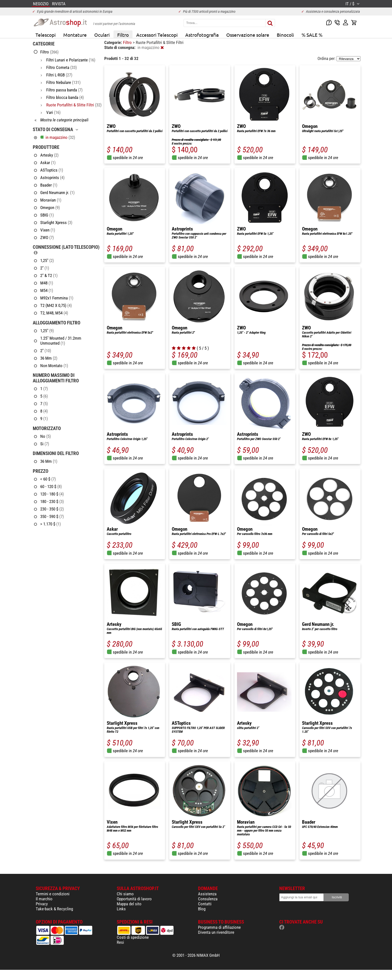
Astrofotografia (202, 35)
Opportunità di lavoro (134, 898)
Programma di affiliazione (219, 927)
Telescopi (46, 35)
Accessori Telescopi (157, 35)
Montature (75, 35)
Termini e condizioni (53, 893)
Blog (202, 908)
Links (121, 908)
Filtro (123, 35)
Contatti (205, 903)
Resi (120, 942)
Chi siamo (125, 893)
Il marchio (44, 898)
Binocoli (285, 35)
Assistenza (207, 893)
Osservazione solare (247, 35)
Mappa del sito (129, 903)
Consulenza (208, 898)
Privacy (42, 903)
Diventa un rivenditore (216, 932)
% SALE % (312, 35)
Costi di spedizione (133, 937)
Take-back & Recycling (54, 908)
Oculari (102, 35)
